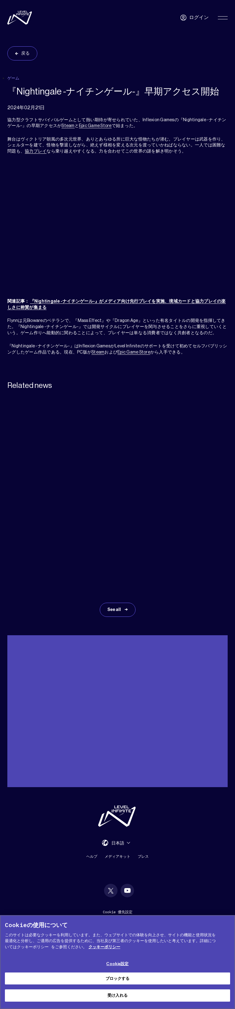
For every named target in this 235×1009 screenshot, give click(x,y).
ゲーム (13, 78)
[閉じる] (225, 925)
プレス (143, 856)
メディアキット (117, 856)
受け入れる (117, 995)
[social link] (111, 890)
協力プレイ (36, 151)
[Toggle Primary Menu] (223, 17)
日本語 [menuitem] (117, 843)
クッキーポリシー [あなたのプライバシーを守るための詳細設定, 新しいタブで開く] (104, 946)
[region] (117, 962)
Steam (68, 126)
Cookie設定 (117, 964)
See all (114, 610)
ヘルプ (91, 856)
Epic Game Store (95, 126)
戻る (25, 53)
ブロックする (118, 978)
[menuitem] (120, 843)
